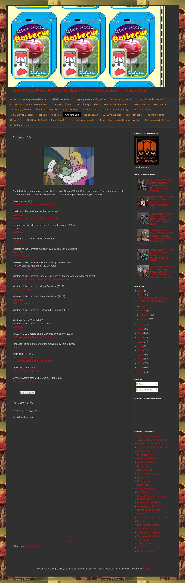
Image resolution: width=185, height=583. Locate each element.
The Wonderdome (155, 115)
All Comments (144, 389)
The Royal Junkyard (37, 120)
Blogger (147, 568)
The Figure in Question (148, 532)
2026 (140, 291)
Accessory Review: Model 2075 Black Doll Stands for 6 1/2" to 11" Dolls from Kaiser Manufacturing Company (154, 237)
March (143, 310)
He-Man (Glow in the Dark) (27, 371)
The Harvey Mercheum (148, 536)
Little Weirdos (144, 492)
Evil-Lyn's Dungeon (111, 115)
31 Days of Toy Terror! (121, 99)
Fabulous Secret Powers (116, 104)
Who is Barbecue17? (62, 99)
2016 (140, 363)
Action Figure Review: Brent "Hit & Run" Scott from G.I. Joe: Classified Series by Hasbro (161, 219)
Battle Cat (18, 214)
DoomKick (142, 466)
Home (13, 99)
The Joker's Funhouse (47, 109)
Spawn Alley (16, 120)
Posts (140, 384)
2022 (140, 337)
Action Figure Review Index (34, 99)
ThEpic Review (144, 543)
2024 (140, 329)
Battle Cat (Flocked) (23, 255)
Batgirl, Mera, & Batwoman (150, 443)
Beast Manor (159, 104)
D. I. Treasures (144, 455)
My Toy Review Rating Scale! (91, 99)
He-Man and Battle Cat (25, 269)
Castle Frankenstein (20, 125)
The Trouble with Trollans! (157, 120)
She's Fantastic (144, 528)
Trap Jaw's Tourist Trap (49, 115)
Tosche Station (69, 109)
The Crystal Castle (142, 109)
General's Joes (144, 470)
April (142, 306)
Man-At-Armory (120, 109)
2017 (140, 359)
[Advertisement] (69, 513)
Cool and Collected (146, 451)
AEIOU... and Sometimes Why (152, 440)
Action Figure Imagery (148, 436)
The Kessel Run (89, 109)
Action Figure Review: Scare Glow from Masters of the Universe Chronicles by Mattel (161, 185)
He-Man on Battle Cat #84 (27, 357)
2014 (140, 372)
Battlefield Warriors (23, 303)
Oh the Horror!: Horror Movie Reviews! (29, 104)
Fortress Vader (58, 120)
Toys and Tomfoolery (147, 551)
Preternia (141, 521)
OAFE (140, 513)
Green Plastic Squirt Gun (149, 473)
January (144, 319)
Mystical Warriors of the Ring (151, 506)
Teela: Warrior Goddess (22, 115)
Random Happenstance (148, 525)
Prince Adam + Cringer (25, 381)
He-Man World (144, 477)
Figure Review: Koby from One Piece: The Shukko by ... (155, 299)
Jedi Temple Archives (147, 488)
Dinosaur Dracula (145, 462)
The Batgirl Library (62, 104)
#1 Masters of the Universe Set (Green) (34, 337)
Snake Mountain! (140, 104)
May (142, 294)
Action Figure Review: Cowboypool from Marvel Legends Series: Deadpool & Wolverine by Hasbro (161, 272)
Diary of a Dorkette (146, 458)
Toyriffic (141, 547)
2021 (140, 342)
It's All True (142, 485)
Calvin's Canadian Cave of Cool (152, 447)
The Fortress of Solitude (82, 120)
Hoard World (143, 481)
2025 (140, 324)
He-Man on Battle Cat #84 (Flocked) (32, 360)
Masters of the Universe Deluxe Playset (34, 204)
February (145, 315)
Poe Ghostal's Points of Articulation (154, 517)
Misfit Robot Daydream (148, 502)
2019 (140, 350)
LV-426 (105, 109)
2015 (140, 367)
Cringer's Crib (72, 115)
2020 (140, 346)
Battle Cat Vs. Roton (24, 289)
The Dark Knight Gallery (87, 104)
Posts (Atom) (32, 546)
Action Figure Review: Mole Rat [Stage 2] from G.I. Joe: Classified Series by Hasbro (161, 255)
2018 (140, 354)
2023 (140, 333)
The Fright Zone (134, 115)
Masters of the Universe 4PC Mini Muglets (35, 218)
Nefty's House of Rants (148, 510)
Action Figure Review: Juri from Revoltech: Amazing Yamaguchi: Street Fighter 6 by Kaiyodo (161, 202)
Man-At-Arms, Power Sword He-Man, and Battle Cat (41, 279)
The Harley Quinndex (20, 109)
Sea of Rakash (90, 115)
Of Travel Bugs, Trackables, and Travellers (119, 120)
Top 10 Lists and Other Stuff (150, 99)
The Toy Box (143, 540)
